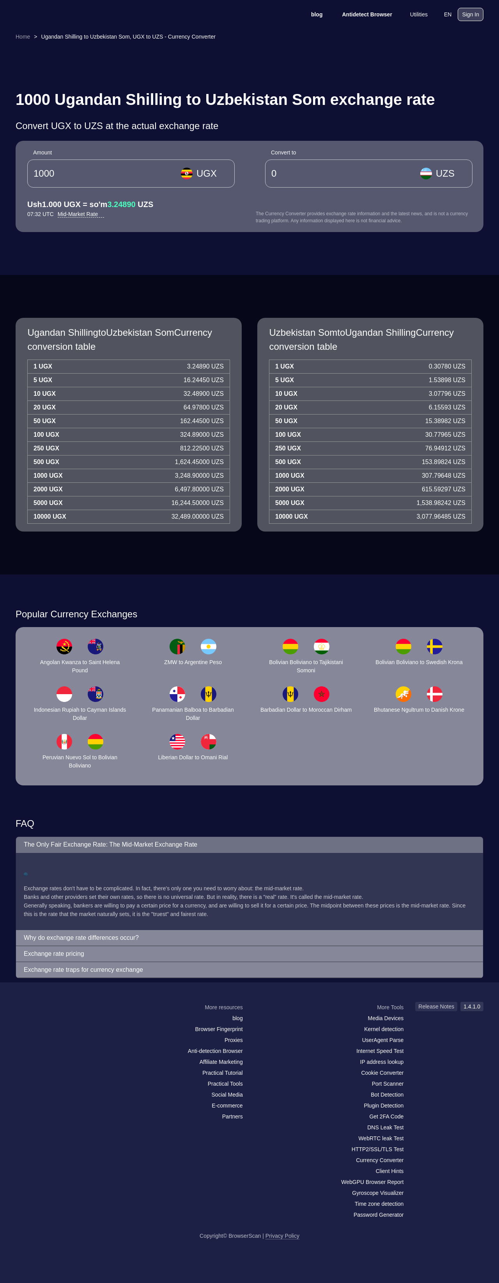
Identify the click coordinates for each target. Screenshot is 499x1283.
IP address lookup (382, 1062)
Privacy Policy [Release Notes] (282, 1236)
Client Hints (390, 1171)
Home (23, 37)
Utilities (414, 14)
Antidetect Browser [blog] (362, 14)
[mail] (24, 1022)
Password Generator (378, 1215)
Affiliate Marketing (221, 1062)
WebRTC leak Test (380, 1138)
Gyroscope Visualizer (377, 1193)
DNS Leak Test (385, 1127)
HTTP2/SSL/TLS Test (378, 1149)
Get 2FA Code (386, 1116)
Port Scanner (388, 1084)
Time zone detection (379, 1204)
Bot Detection (387, 1095)
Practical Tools (225, 1084)
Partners (232, 1116)
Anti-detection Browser (215, 1051)
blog (312, 14)
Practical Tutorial (222, 1073)
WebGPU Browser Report (372, 1182)
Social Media (227, 1095)
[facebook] (41, 1022)
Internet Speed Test (379, 1051)
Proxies (234, 1040)
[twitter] (56, 1022)
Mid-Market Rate (81, 214)
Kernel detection (383, 1029)
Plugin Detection (383, 1105)
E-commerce (227, 1105)
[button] (249, 845)
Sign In (470, 14)
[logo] (55, 14)
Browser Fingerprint (219, 1029)
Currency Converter (379, 1160)
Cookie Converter (382, 1073)
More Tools (390, 1007)
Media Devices (386, 1018)
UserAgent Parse (383, 1040)
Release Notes (436, 1006)
